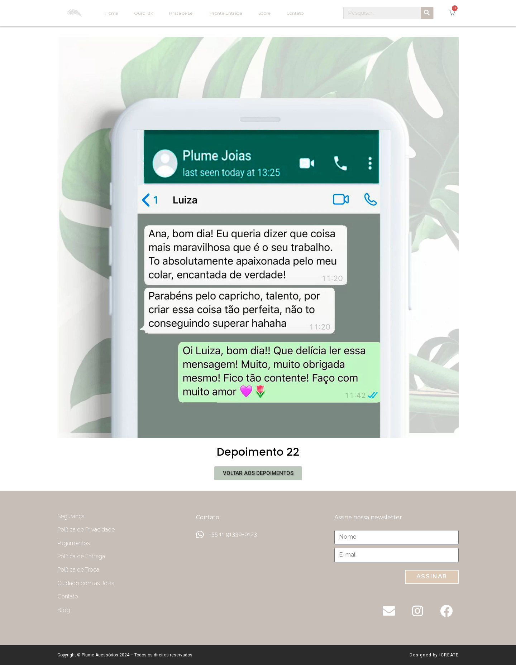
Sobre (264, 13)
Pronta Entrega (226, 13)
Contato (295, 13)
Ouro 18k (143, 13)
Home (111, 13)
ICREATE (449, 654)
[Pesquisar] (427, 13)
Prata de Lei (181, 13)
